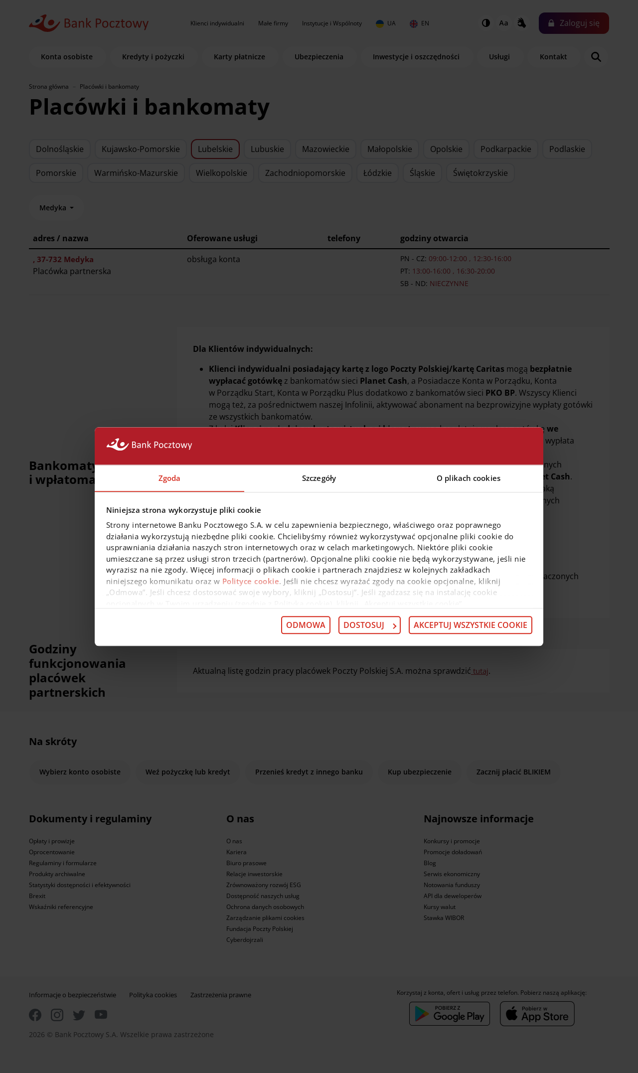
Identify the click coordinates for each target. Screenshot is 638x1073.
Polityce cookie (251, 581)
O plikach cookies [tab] (468, 477)
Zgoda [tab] (170, 477)
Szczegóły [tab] (319, 477)
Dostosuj (369, 625)
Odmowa (305, 625)
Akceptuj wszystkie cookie (470, 625)
